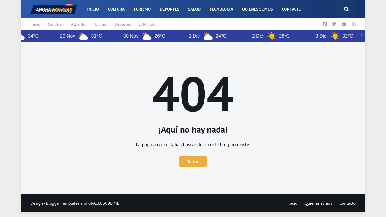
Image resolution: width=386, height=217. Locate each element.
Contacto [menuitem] (292, 9)
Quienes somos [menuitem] (257, 9)
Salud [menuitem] (194, 9)
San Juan (56, 24)
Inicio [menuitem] (93, 9)
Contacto (348, 203)
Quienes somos (318, 203)
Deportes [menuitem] (169, 9)
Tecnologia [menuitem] (221, 9)
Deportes (123, 24)
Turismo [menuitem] (142, 9)
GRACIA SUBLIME (103, 203)
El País (101, 24)
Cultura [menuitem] (116, 9)
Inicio (35, 24)
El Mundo (147, 24)
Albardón (79, 24)
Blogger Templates (62, 203)
